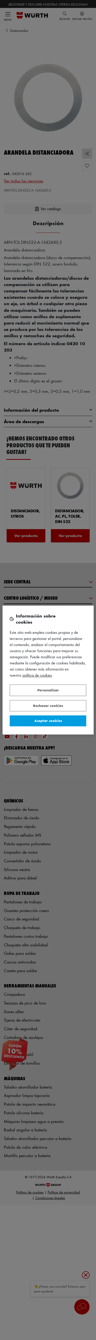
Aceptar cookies (48, 720)
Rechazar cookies (48, 705)
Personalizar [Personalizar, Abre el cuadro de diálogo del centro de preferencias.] (48, 690)
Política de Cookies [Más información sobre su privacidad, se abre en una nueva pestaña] (37, 675)
